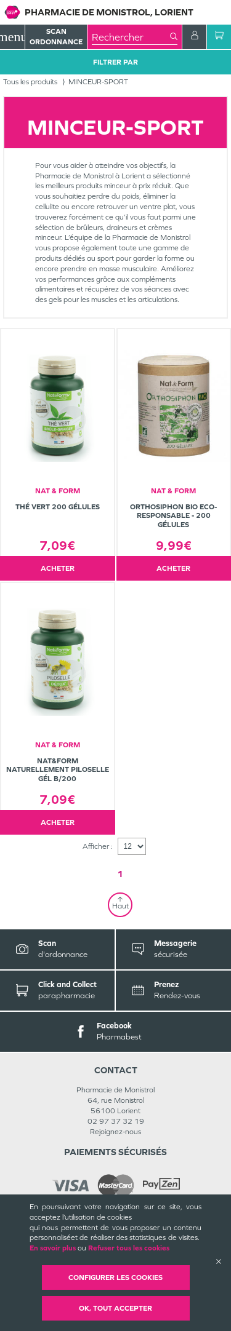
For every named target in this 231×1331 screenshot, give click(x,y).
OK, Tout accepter (115, 1308)
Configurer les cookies (115, 1277)
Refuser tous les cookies (128, 1248)
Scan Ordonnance (56, 36)
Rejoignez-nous (115, 1131)
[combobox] (131, 37)
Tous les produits (30, 81)
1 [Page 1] (120, 873)
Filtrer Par (115, 62)
